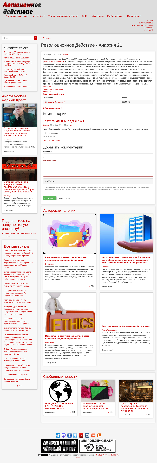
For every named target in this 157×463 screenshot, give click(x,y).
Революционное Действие (53, 94)
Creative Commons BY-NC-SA (107, 455)
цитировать (56, 140)
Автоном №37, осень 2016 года (16, 58)
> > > (19, 386)
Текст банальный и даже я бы (63, 121)
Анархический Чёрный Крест (14, 98)
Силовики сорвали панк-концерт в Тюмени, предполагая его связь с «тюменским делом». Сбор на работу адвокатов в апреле (19, 187)
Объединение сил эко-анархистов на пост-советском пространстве (95, 406)
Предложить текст (17, 16)
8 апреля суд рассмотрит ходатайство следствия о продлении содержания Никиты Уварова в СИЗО (17, 132)
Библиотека (115, 16)
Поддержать (134, 16)
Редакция (67, 55)
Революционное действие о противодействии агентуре (15, 70)
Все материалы (17, 246)
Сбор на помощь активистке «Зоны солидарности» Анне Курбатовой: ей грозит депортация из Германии (18, 253)
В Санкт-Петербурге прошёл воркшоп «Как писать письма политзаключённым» (15, 351)
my (71, 125)
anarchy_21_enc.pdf (55, 102)
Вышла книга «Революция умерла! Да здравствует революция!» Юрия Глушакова (18, 63)
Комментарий (49, 161)
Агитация (98, 16)
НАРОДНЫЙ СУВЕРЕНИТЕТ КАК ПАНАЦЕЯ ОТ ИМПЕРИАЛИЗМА (60, 406)
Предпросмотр (64, 198)
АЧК (85, 16)
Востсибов (49, 264)
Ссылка (46, 125)
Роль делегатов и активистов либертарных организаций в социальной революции (15, 293)
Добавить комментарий (52, 108)
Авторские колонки (59, 210)
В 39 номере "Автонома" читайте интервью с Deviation (17, 53)
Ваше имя (47, 152)
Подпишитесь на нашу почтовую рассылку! (16, 224)
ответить (46, 140)
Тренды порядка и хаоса (63, 16)
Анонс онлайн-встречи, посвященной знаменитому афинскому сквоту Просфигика (16, 321)
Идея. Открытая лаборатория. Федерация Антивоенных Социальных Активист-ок (134, 407)
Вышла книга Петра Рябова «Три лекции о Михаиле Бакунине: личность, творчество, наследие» (17, 367)
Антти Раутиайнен (109, 330)
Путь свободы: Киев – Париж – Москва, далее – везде (16, 82)
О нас (78, 457)
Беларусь (47, 91)
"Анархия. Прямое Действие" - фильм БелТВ (16, 76)
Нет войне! (38, 16)
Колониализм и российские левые (17, 87)
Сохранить (49, 198)
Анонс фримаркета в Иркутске (16, 375)
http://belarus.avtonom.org (54, 62)
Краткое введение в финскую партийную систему (126, 326)
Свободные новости (60, 376)
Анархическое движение (53, 89)
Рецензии (47, 38)
